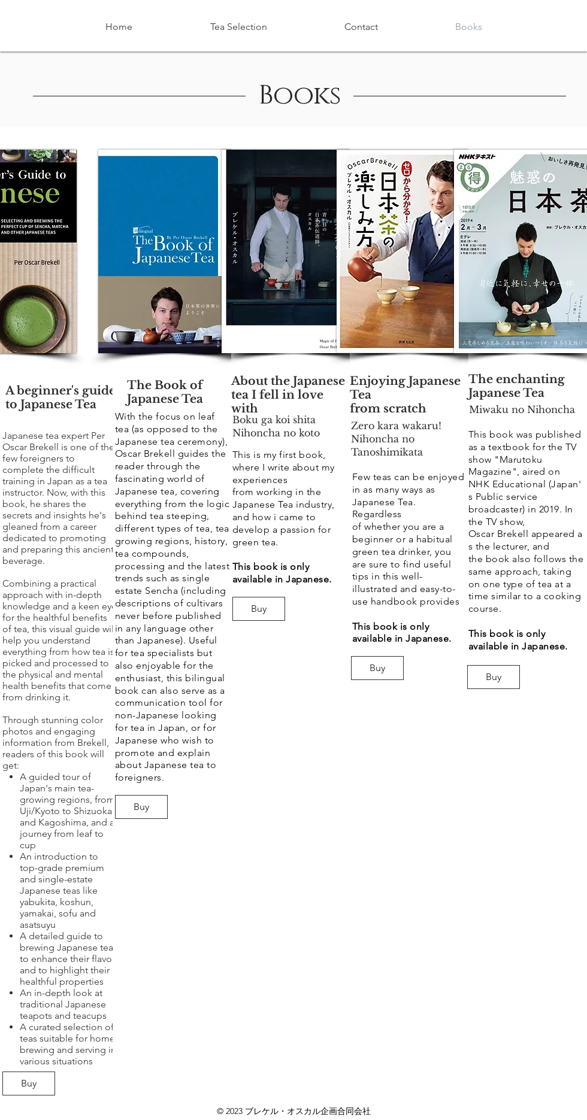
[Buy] (28, 1083)
